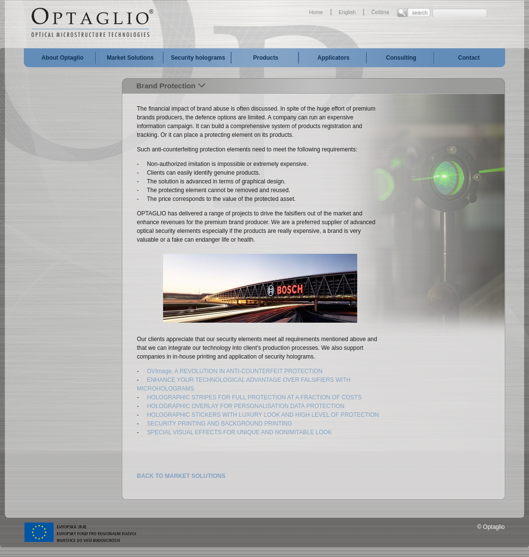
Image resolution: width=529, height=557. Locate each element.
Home (316, 12)
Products (265, 57)
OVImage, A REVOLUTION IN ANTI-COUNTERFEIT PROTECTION (235, 371)
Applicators (333, 57)
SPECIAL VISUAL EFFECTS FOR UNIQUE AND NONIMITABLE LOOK (239, 432)
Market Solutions (130, 57)
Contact (469, 57)
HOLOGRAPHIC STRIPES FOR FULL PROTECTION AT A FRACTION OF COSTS (254, 397)
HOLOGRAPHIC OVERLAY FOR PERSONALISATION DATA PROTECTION (246, 406)
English (347, 12)
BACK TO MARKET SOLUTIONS (181, 476)
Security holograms (198, 57)
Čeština (380, 12)
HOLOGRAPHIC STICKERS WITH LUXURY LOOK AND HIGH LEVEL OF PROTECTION (263, 414)
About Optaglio (62, 57)
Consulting (401, 57)
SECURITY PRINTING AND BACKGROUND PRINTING (219, 423)
